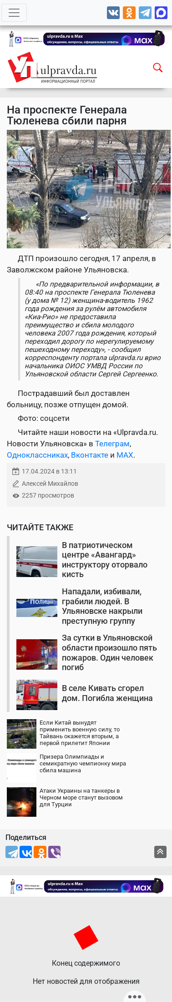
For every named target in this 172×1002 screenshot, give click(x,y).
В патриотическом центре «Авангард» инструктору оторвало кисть (104, 559)
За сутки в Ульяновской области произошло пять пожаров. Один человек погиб (109, 652)
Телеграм (112, 443)
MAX (124, 454)
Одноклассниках (37, 454)
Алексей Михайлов (50, 484)
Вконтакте (89, 454)
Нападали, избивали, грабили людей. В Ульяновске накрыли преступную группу (102, 606)
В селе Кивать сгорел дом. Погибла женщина (107, 693)
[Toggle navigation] (14, 13)
